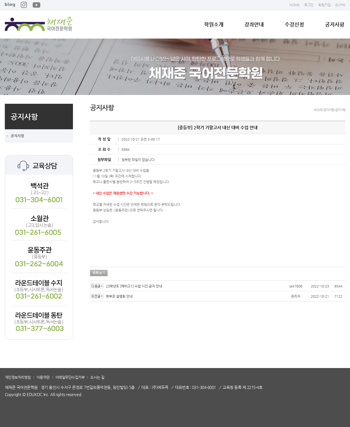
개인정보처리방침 (18, 377)
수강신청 (294, 24)
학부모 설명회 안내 (119, 296)
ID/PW (340, 5)
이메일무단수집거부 (70, 377)
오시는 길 (97, 377)
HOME (294, 5)
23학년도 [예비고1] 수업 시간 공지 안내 (134, 286)
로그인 (309, 5)
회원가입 (324, 5)
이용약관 (43, 377)
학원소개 (213, 24)
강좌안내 (254, 24)
